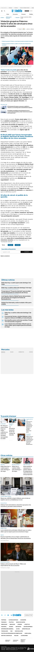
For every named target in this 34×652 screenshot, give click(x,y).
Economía (15, 14)
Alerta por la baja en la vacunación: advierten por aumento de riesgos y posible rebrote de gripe (29, 427)
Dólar (7, 14)
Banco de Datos (20, 622)
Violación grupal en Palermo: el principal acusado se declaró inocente (17, 41)
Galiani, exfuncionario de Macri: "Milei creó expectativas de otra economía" (13, 564)
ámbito (2, 17)
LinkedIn (11, 615)
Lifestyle (27, 624)
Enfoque (10, 7)
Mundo (11, 626)
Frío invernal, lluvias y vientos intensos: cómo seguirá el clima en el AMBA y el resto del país (18, 317)
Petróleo (16, 7)
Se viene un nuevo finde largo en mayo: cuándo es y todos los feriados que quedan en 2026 (4, 432)
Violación (17, 17)
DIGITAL (8, 641)
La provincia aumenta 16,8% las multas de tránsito (12, 431)
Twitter (2, 615)
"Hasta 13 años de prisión (9, 70)
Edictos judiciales (6, 635)
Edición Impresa (28, 626)
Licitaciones (24, 635)
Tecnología (4, 631)
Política (31, 14)
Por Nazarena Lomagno (5, 567)
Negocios (12, 624)
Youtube (14, 615)
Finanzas (23, 14)
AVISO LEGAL (28, 633)
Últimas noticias (13, 620)
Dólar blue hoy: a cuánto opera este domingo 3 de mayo (16, 283)
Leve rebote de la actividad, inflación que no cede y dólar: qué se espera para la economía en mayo (18, 325)
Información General (9, 18)
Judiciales (17, 245)
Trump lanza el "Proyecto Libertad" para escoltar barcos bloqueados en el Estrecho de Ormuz (16, 291)
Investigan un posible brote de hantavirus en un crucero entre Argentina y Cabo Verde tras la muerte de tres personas (19, 112)
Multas (16, 635)
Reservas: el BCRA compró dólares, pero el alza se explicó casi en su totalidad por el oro (15, 499)
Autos (18, 629)
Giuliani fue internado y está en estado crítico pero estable (16, 303)
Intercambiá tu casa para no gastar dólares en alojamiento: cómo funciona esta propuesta (27, 470)
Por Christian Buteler (5, 540)
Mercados (4, 624)
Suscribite (26, 251)
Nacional (4, 626)
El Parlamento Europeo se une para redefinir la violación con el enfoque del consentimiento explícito (19, 107)
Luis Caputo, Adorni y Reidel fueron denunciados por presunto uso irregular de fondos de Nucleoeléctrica (16, 297)
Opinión (20, 624)
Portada (3, 620)
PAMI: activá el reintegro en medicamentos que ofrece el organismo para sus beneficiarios (29, 440)
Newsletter (28, 615)
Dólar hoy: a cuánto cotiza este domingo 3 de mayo (16, 287)
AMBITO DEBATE (23, 640)
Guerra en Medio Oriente (24, 7)
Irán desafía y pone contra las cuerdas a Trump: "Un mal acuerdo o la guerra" (19, 320)
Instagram (8, 615)
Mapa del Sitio (19, 631)
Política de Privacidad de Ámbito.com (11, 633)
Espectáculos (26, 629)
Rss (11, 631)
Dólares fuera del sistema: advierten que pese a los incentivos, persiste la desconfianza (16, 505)
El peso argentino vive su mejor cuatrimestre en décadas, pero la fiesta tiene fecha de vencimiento (16, 537)
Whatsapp (18, 615)
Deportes (18, 626)
